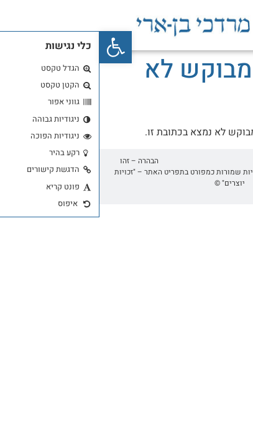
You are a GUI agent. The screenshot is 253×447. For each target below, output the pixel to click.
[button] (16, 47)
